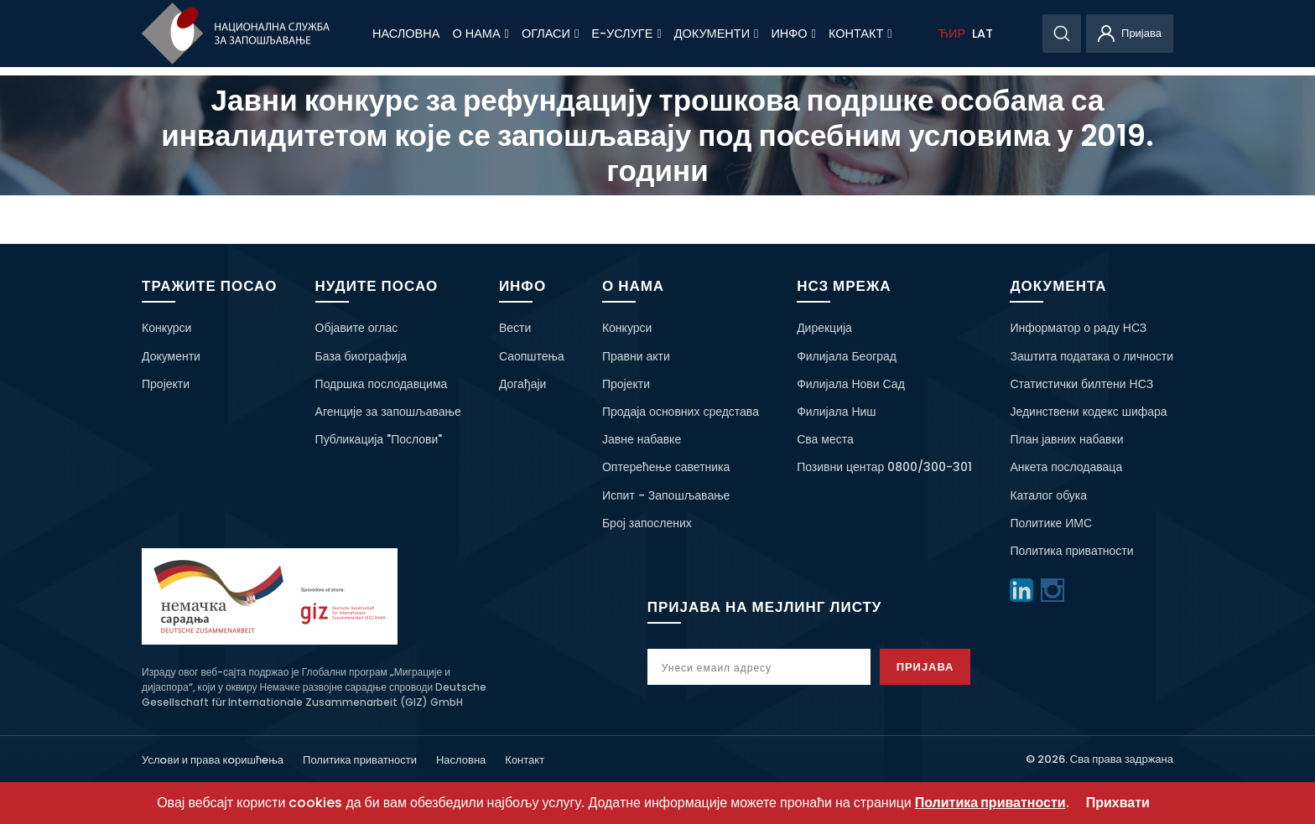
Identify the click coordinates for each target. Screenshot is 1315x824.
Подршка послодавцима (381, 384)
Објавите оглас (356, 327)
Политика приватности (1071, 550)
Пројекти (166, 384)
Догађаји (523, 384)
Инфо (793, 33)
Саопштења (531, 356)
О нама (480, 33)
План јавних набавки (1066, 439)
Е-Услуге (626, 33)
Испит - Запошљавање (666, 495)
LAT (982, 33)
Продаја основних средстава (680, 411)
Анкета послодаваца (1066, 467)
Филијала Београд (847, 356)
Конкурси (166, 327)
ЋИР (951, 33)
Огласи (550, 33)
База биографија (361, 356)
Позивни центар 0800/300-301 (884, 467)
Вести (515, 327)
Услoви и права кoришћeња (212, 760)
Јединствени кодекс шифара (1088, 411)
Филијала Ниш (836, 411)
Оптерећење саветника (666, 467)
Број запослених (647, 523)
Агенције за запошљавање (388, 411)
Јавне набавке (641, 439)
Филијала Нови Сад (851, 384)
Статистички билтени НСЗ (1081, 384)
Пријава (928, 667)
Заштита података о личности (1091, 356)
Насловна (405, 33)
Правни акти (636, 356)
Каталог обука (1048, 495)
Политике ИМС (1051, 523)
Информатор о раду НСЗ (1078, 327)
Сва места (825, 439)
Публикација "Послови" (379, 439)
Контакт (860, 33)
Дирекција (824, 327)
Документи (716, 33)
